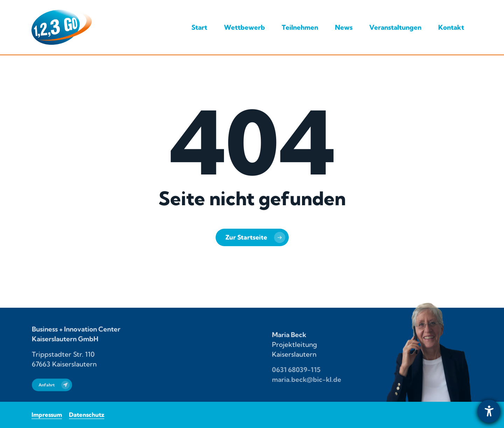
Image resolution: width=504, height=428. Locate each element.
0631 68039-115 (296, 375)
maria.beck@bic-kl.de (306, 384)
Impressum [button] (46, 414)
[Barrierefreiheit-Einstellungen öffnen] (488, 411)
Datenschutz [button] (86, 414)
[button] (52, 390)
